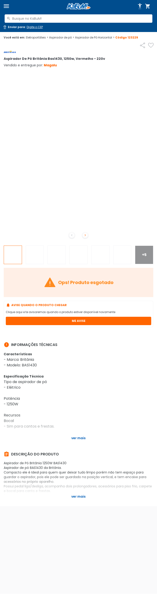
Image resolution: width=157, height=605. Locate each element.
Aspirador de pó (61, 37)
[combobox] (78, 18)
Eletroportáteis (37, 37)
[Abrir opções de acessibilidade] (140, 6)
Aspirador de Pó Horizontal (94, 37)
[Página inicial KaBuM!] (78, 6)
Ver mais (78, 438)
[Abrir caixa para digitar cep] (23, 27)
